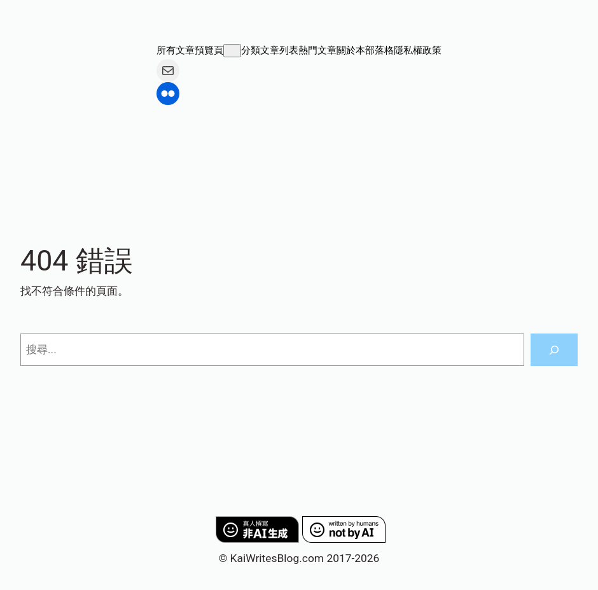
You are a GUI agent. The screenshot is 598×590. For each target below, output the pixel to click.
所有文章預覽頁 (189, 50)
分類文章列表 (269, 50)
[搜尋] (554, 350)
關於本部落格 (365, 50)
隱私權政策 (418, 50)
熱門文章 (317, 50)
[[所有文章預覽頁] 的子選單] (232, 50)
